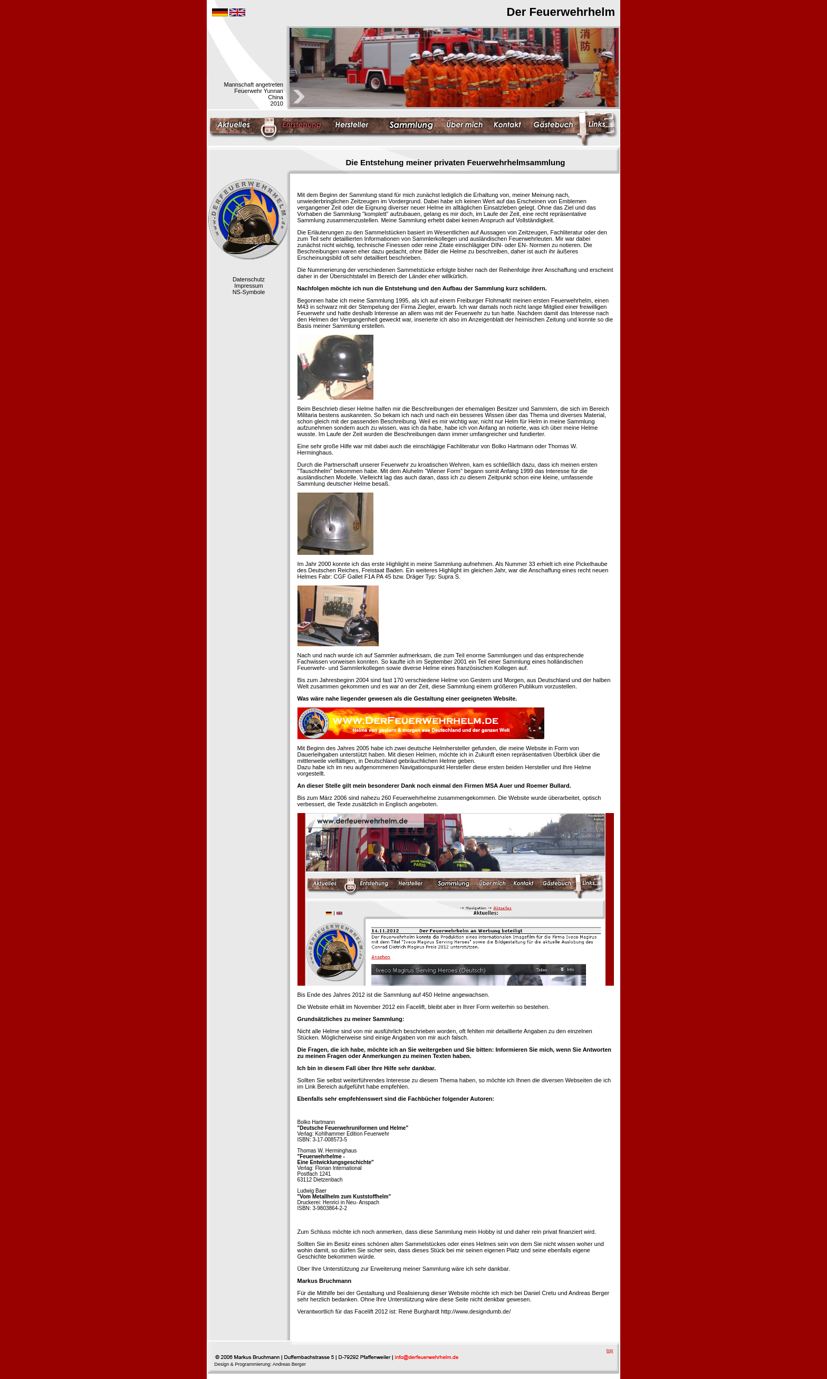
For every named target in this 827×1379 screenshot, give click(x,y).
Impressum (248, 285)
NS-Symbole (249, 292)
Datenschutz (249, 279)
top (610, 1350)
